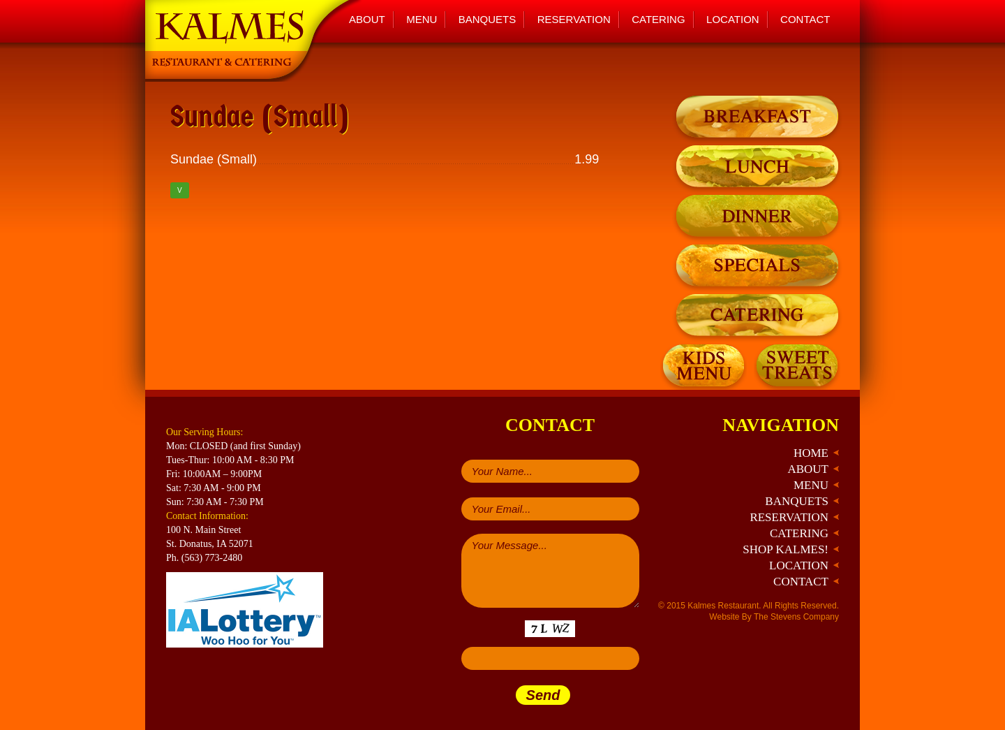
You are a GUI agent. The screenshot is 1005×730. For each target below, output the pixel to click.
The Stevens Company (796, 617)
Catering (658, 19)
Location (732, 19)
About (367, 19)
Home (811, 453)
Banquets (487, 19)
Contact (805, 19)
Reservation (574, 19)
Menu (421, 19)
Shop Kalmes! (785, 549)
